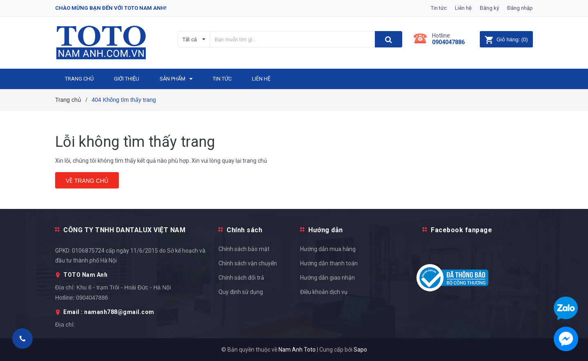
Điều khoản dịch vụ (323, 292)
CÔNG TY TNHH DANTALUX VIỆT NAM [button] (124, 230)
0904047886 (448, 42)
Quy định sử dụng (240, 292)
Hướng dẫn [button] (325, 230)
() (506, 39)
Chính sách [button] (244, 230)
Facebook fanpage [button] (461, 230)
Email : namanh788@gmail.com (108, 312)
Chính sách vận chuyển (247, 263)
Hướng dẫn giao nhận (327, 277)
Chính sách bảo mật (244, 249)
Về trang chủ (87, 180)
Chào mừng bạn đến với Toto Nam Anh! (111, 8)
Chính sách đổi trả (241, 277)
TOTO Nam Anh (85, 274)
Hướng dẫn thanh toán (329, 263)
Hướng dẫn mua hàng (328, 249)
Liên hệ (463, 8)
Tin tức (439, 8)
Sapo (360, 349)
